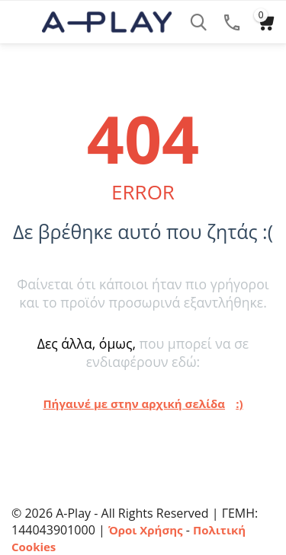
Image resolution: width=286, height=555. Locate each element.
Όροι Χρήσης (145, 529)
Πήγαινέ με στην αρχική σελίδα (134, 403)
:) (239, 403)
